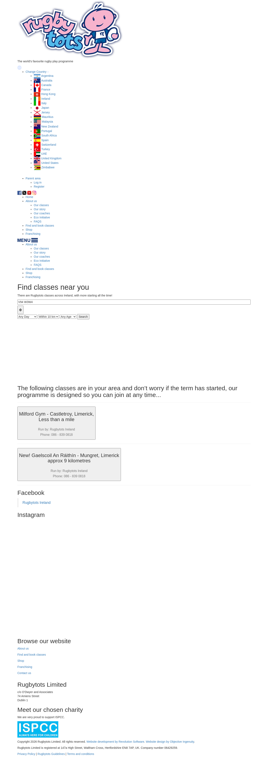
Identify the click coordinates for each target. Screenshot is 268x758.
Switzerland (48, 144)
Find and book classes (40, 225)
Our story (40, 209)
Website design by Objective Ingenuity (170, 741)
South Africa (49, 135)
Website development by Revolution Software (115, 741)
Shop (29, 229)
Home (29, 197)
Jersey (45, 112)
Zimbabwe (48, 167)
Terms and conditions (80, 754)
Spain (45, 140)
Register (39, 186)
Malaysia (47, 121)
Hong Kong (48, 94)
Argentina (47, 75)
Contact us (24, 673)
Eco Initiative (42, 217)
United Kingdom (51, 158)
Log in (38, 182)
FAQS (37, 221)
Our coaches (42, 213)
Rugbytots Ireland (37, 503)
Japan (45, 107)
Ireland (45, 98)
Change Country (36, 71)
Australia (46, 80)
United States (50, 162)
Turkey (45, 149)
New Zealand (49, 126)
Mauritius (47, 117)
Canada (46, 85)
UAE (44, 153)
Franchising (33, 233)
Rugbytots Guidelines (51, 754)
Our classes (41, 205)
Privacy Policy (26, 754)
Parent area (33, 178)
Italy (44, 103)
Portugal (46, 131)
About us (31, 201)
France (45, 89)
